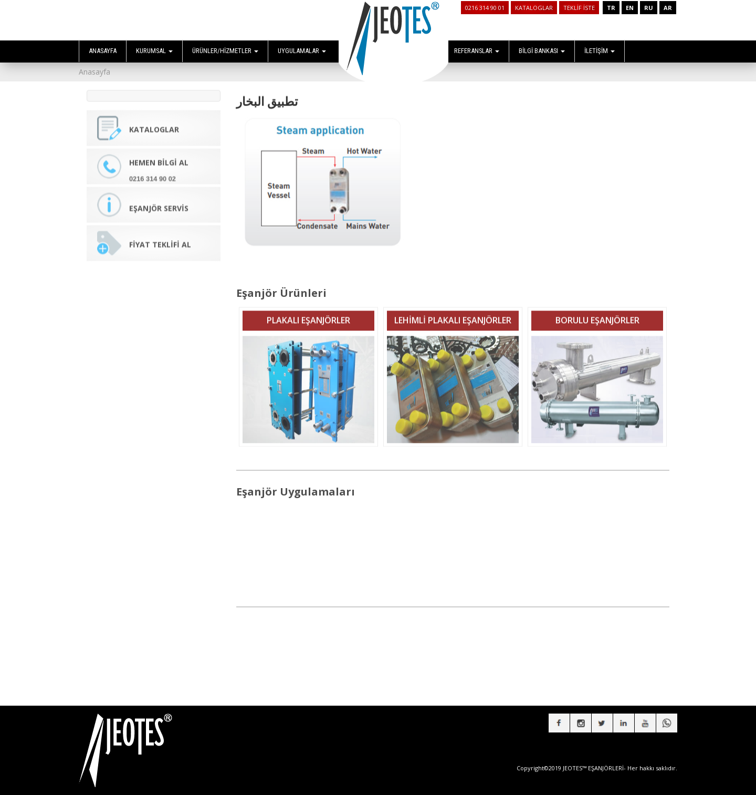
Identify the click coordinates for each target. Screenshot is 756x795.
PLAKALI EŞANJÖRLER (308, 314)
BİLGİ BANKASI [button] (542, 51)
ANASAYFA (103, 51)
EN (630, 8)
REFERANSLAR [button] (476, 51)
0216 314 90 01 (485, 8)
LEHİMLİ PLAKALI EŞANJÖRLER (452, 314)
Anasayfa (94, 72)
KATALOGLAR (534, 8)
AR (668, 8)
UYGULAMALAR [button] (302, 51)
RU (648, 8)
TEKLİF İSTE (579, 8)
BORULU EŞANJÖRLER (597, 314)
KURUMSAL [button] (154, 51)
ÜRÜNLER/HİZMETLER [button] (225, 51)
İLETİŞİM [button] (599, 51)
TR (611, 8)
